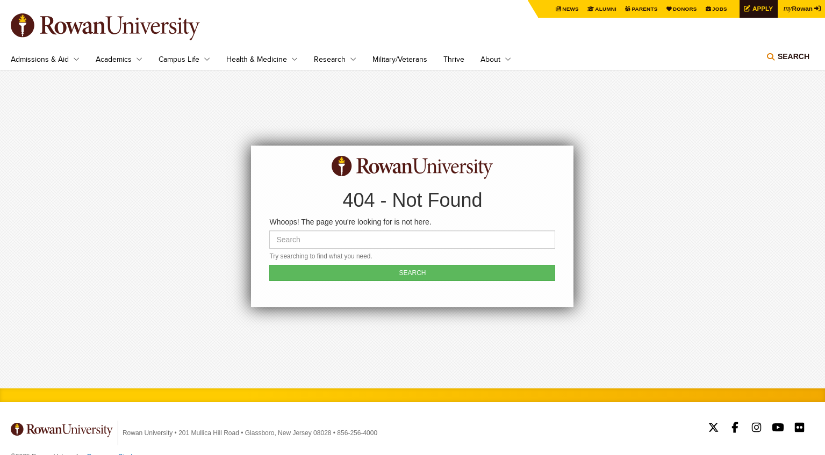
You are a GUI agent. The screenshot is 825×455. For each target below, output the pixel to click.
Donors (684, 9)
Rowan (798, 8)
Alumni (604, 9)
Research (330, 59)
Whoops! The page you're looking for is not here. (350, 222)
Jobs (718, 9)
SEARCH (412, 273)
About (490, 59)
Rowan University (121, 26)
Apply (761, 8)
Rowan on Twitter (713, 429)
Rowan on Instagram (756, 429)
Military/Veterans (399, 59)
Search (793, 56)
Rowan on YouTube (778, 429)
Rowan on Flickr (799, 429)
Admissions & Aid (40, 59)
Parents (643, 9)
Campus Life (179, 59)
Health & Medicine (256, 59)
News (569, 9)
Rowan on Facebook (735, 429)
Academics (114, 59)
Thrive (453, 59)
